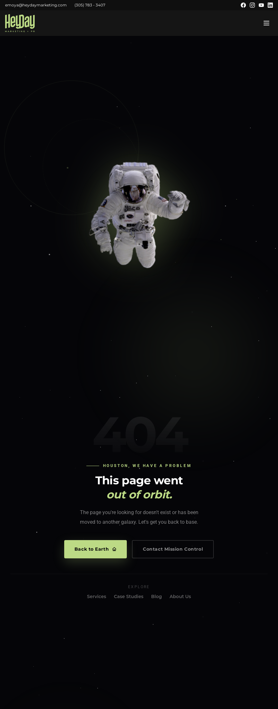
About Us (180, 596)
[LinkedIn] (270, 5)
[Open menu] (266, 23)
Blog (156, 596)
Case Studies (128, 596)
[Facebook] (243, 5)
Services (96, 596)
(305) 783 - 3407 (89, 5)
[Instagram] (252, 5)
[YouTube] (261, 5)
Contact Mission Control (173, 549)
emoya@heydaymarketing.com (36, 5)
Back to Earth (95, 549)
